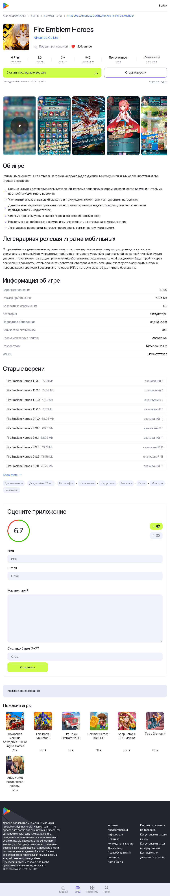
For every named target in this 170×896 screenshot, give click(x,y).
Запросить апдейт (158, 81)
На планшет (87, 483)
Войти (163, 5)
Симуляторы (54, 15)
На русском (108, 483)
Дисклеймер (115, 848)
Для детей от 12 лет (41, 483)
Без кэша (126, 483)
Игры (36, 15)
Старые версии (135, 72)
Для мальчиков (14, 483)
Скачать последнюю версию (26, 72)
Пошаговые (11, 490)
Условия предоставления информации (118, 830)
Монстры (157, 483)
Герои (141, 483)
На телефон (66, 483)
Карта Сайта (115, 861)
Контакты (113, 857)
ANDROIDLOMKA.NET (14, 15)
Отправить (27, 667)
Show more (12, 475)
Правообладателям (119, 852)
